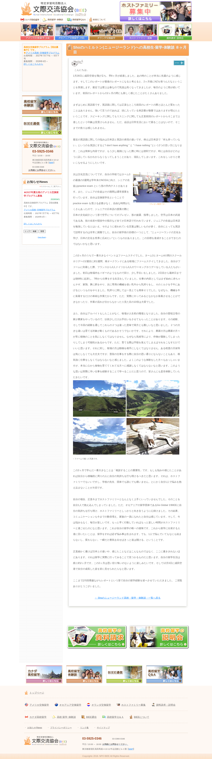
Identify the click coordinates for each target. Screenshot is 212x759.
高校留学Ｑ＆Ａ (115, 717)
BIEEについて (141, 717)
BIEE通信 (91, 717)
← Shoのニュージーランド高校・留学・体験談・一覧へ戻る (127, 598)
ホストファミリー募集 (133, 705)
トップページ (36, 692)
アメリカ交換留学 (39, 705)
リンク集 (84, 728)
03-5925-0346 (42, 151)
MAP (51, 163)
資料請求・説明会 (165, 705)
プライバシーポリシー (61, 728)
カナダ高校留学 (38, 717)
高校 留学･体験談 (66, 717)
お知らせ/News (34, 728)
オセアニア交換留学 (70, 705)
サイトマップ (103, 728)
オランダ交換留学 (101, 705)
